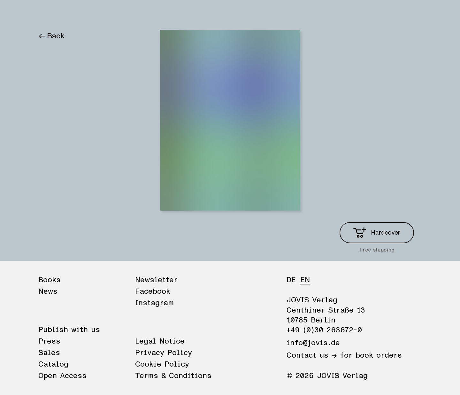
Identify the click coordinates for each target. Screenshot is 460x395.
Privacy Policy (163, 353)
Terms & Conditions (173, 376)
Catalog (53, 364)
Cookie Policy (162, 364)
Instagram (154, 303)
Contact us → (312, 355)
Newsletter (156, 280)
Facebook (152, 291)
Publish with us (69, 330)
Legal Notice (160, 341)
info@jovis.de (313, 343)
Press (49, 341)
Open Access (62, 376)
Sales (49, 353)
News (77, 13)
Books (49, 13)
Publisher (111, 13)
